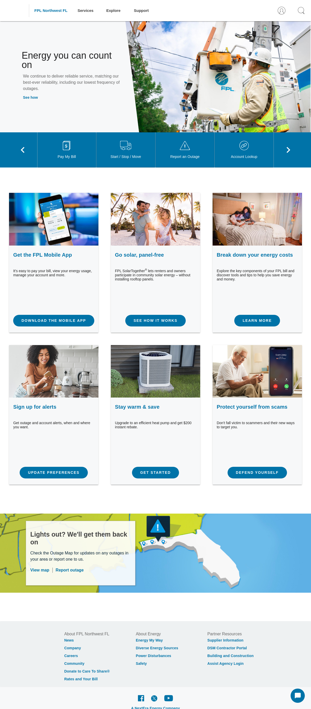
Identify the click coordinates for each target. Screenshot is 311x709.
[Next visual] (288, 150)
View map (39, 570)
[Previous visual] (23, 150)
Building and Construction (230, 656)
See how (30, 97)
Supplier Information (225, 640)
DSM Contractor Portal (227, 648)
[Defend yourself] (257, 472)
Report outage (69, 570)
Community (74, 663)
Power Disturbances (153, 656)
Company (72, 648)
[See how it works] (155, 320)
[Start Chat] (298, 696)
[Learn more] (257, 320)
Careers (71, 656)
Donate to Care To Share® (87, 671)
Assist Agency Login (225, 663)
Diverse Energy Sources (157, 648)
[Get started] (155, 472)
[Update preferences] (54, 472)
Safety (141, 663)
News (69, 640)
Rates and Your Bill (81, 679)
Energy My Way (149, 640)
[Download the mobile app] (53, 320)
